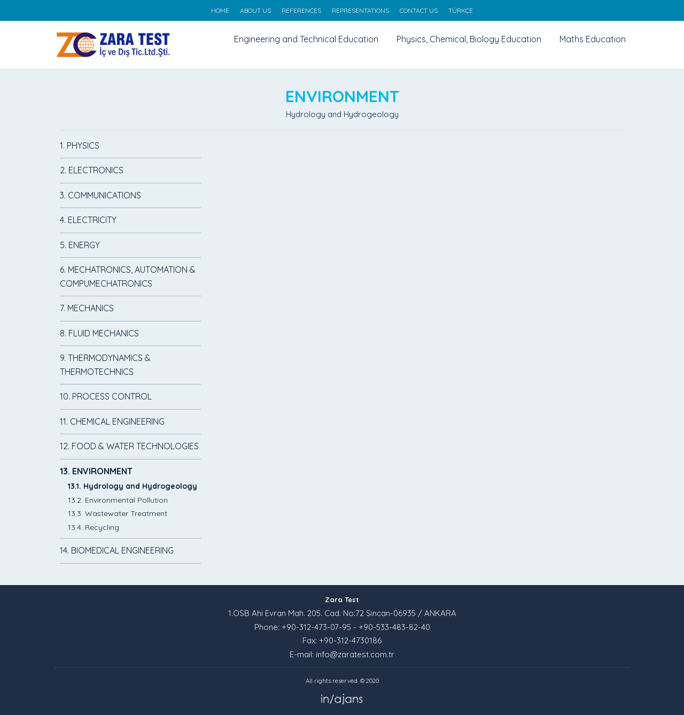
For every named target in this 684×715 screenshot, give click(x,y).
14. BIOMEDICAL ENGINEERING (117, 550)
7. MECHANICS (87, 308)
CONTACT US (419, 10)
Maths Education (592, 39)
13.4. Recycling (93, 527)
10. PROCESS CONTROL (106, 396)
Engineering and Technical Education (306, 39)
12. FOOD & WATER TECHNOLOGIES (129, 446)
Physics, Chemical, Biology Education (469, 39)
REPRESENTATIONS (360, 10)
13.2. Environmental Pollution (118, 500)
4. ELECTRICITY (88, 219)
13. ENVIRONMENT (96, 471)
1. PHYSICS (79, 145)
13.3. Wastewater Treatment (117, 513)
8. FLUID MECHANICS (99, 333)
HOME (220, 10)
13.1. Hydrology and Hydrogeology (132, 486)
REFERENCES (301, 10)
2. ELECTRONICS (91, 170)
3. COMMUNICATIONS (100, 195)
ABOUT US (255, 10)
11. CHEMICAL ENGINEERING (112, 421)
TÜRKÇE (460, 10)
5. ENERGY (80, 245)
